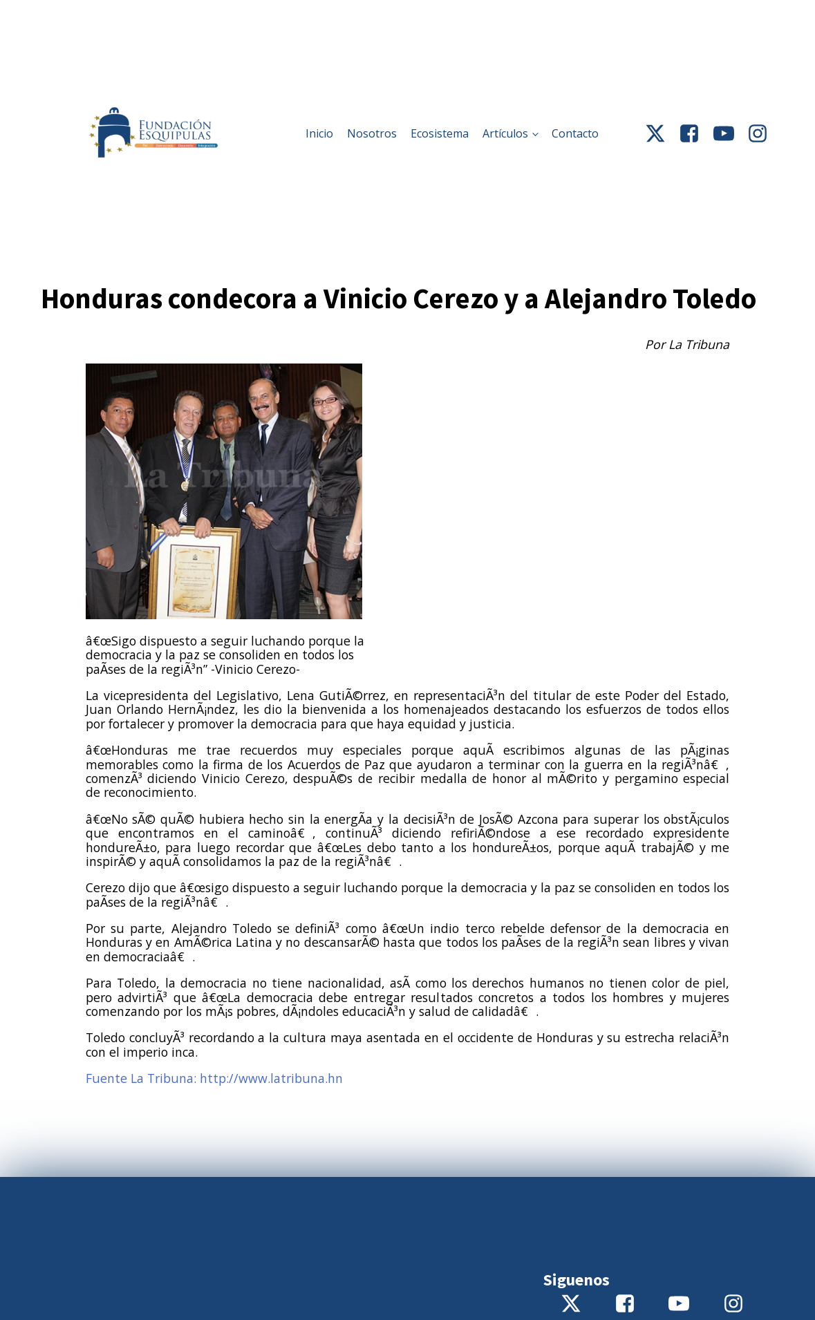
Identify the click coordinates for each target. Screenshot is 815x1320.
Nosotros (372, 133)
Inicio (319, 133)
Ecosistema (440, 133)
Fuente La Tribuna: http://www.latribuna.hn (214, 1078)
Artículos (505, 133)
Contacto (575, 133)
